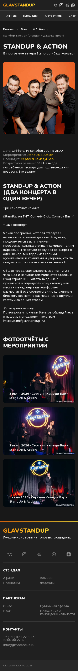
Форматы (47, 583)
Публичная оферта (54, 606)
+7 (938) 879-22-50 (17, 637)
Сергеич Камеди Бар (37, 159)
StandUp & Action (33, 29)
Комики (46, 578)
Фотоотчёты (53, 15)
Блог (72, 15)
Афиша (11, 15)
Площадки (30, 15)
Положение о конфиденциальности (57, 612)
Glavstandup (19, 5)
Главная (8, 29)
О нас (7, 606)
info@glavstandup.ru (18, 645)
